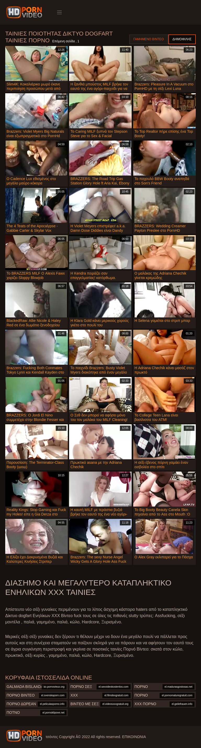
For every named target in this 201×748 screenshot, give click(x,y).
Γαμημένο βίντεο (148, 39)
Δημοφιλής (182, 39)
